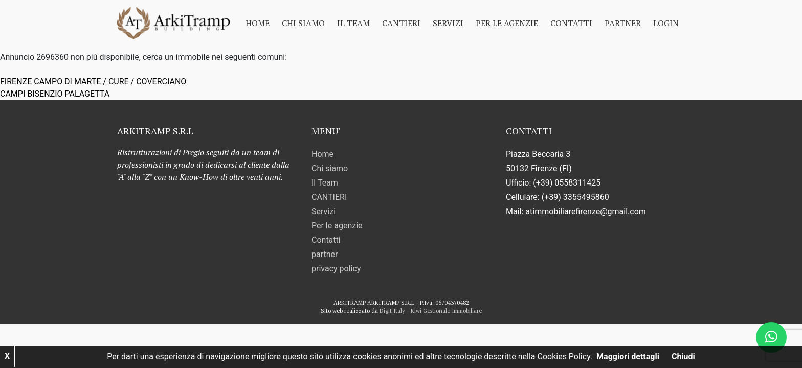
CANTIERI (401, 23)
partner (623, 23)
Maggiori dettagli (627, 356)
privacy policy (336, 268)
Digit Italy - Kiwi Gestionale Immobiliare (431, 310)
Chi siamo (303, 23)
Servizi (448, 23)
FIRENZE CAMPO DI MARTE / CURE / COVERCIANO (93, 81)
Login (666, 23)
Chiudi (683, 356)
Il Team (353, 23)
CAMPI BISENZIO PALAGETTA (54, 94)
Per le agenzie (507, 23)
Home (258, 23)
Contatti (571, 23)
